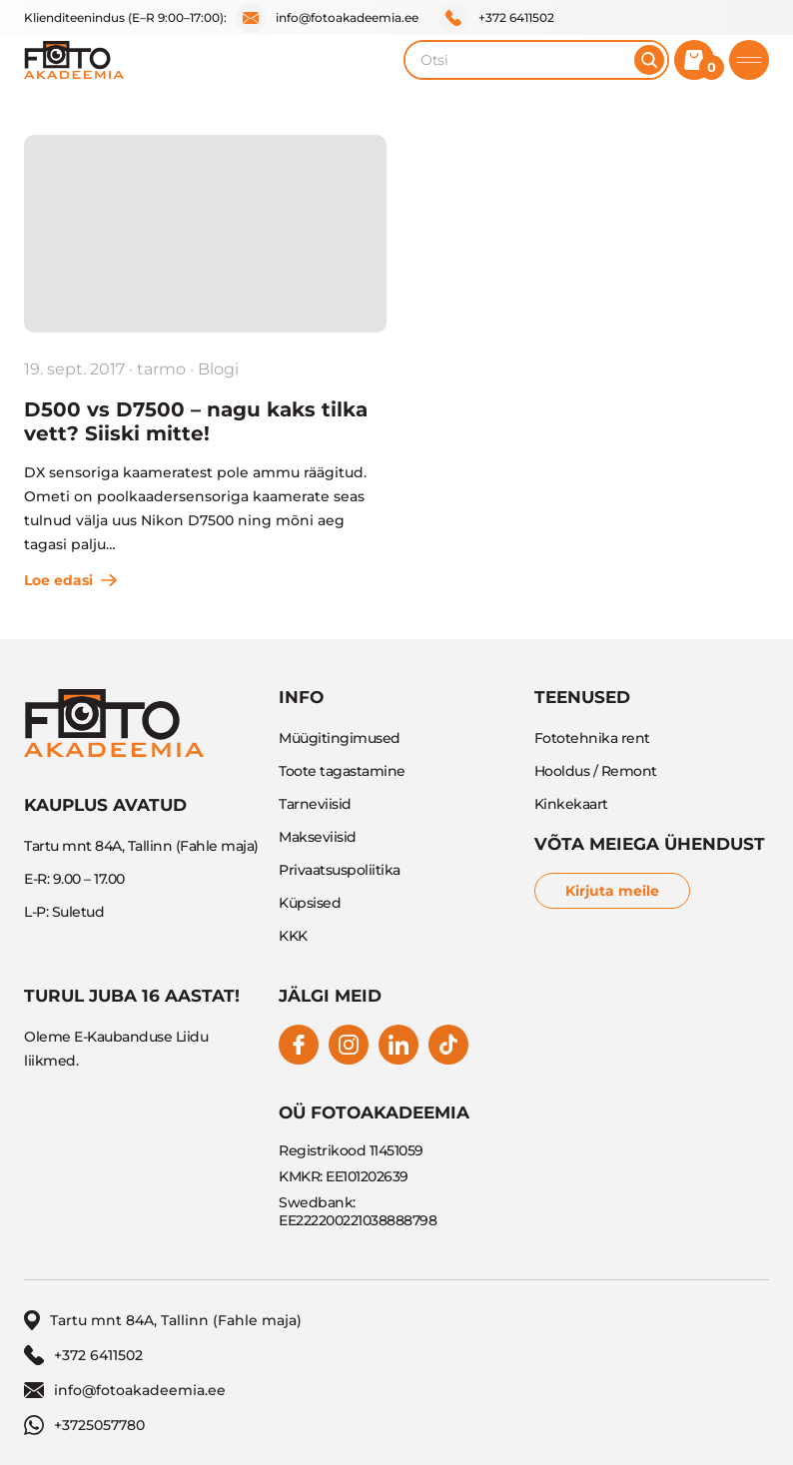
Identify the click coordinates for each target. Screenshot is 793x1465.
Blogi (218, 369)
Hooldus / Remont (595, 771)
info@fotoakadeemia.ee (327, 18)
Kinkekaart (571, 804)
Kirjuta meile (612, 891)
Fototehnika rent (592, 738)
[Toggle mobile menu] (749, 60)
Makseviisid (318, 837)
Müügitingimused (339, 738)
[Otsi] (649, 60)
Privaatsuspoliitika (339, 870)
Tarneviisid (315, 804)
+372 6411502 (496, 18)
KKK (293, 936)
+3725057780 (84, 1425)
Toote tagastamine (342, 771)
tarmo (161, 369)
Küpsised (310, 903)
